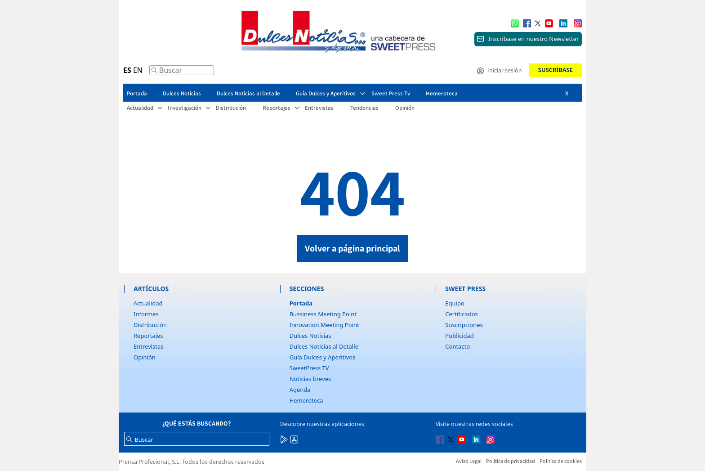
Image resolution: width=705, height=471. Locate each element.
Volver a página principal (352, 248)
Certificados (461, 314)
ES (127, 70)
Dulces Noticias (310, 336)
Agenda (300, 390)
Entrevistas (149, 346)
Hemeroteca (306, 400)
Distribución (150, 325)
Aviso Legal (469, 461)
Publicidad (459, 336)
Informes (146, 314)
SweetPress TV (309, 368)
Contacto (457, 346)
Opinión (145, 357)
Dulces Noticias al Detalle (324, 346)
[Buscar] (154, 72)
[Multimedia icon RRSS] (527, 22)
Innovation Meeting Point (324, 325)
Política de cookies (561, 461)
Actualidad (148, 303)
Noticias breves (310, 379)
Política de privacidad (510, 461)
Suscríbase (555, 70)
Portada (301, 303)
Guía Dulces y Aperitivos (323, 357)
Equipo (454, 303)
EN (138, 70)
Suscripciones (463, 325)
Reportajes (148, 336)
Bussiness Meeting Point (323, 314)
